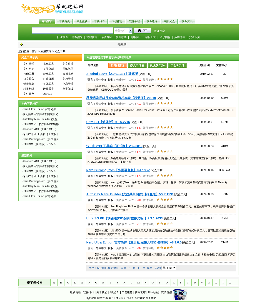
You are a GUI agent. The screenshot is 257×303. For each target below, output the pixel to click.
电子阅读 (67, 88)
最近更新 (82, 21)
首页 (34, 51)
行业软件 (62, 37)
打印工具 (28, 73)
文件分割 (48, 68)
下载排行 (117, 21)
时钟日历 (48, 78)
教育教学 (121, 37)
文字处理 (67, 63)
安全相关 (194, 37)
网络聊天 (135, 37)
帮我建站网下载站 (145, 298)
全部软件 (120, 30)
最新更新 (75, 292)
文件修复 (28, 93)
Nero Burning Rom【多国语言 (41, 139)
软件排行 (88, 292)
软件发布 (140, 292)
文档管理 (67, 78)
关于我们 (101, 292)
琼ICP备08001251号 (121, 298)
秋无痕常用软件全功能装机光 (40, 114)
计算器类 (48, 88)
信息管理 (67, 83)
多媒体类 (179, 37)
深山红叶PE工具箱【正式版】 (41, 134)
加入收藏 (153, 292)
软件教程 (134, 21)
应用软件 (45, 51)
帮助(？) (115, 292)
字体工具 (48, 83)
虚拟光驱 (67, 73)
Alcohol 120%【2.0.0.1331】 (40, 129)
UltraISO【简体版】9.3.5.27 (40, 144)
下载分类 (64, 21)
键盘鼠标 (28, 83)
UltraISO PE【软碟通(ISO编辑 (41, 124)
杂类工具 (48, 73)
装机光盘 (169, 21)
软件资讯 (187, 21)
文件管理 (28, 63)
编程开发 (150, 37)
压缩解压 (67, 68)
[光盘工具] (145, 74)
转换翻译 (28, 88)
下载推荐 (99, 21)
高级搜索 (159, 30)
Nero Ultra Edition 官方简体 (39, 109)
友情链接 (166, 292)
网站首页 (47, 21)
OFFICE (47, 93)
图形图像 (165, 37)
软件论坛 (152, 21)
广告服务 (127, 292)
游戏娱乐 (77, 37)
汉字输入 (28, 78)
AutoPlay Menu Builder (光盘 (40, 119)
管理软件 (91, 37)
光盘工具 (60, 51)
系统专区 (106, 37)
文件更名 (28, 68)
